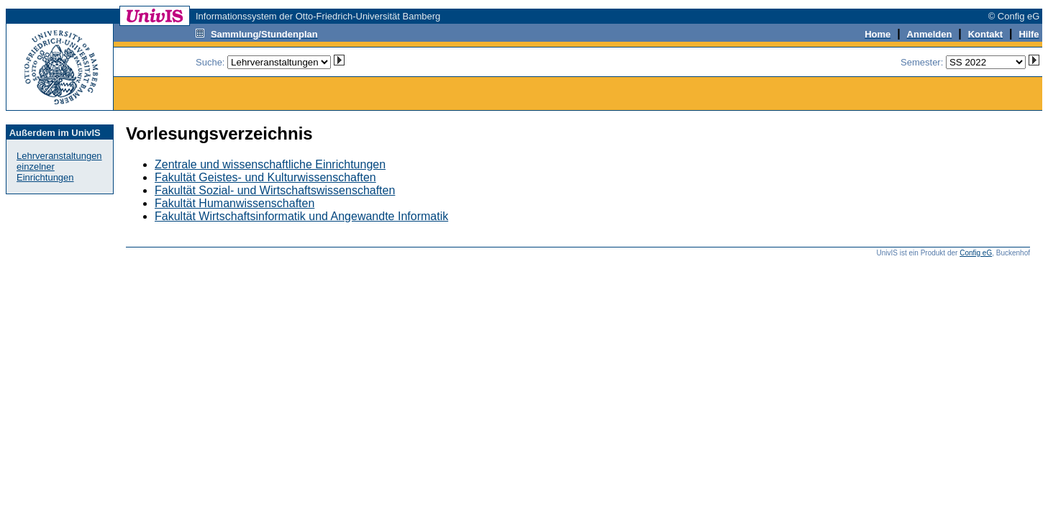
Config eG (976, 253)
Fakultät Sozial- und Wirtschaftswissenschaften (275, 190)
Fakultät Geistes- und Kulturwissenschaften (265, 177)
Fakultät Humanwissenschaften (234, 203)
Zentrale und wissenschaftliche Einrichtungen (270, 164)
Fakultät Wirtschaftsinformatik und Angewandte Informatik (301, 216)
